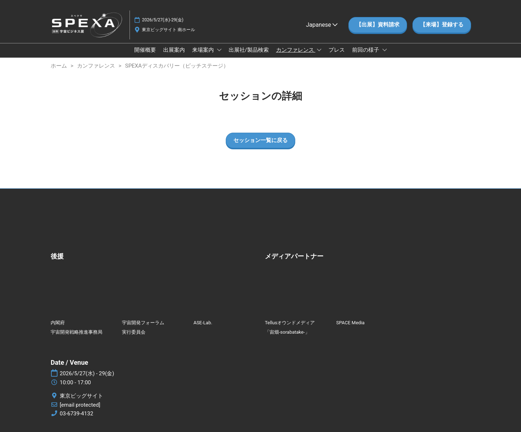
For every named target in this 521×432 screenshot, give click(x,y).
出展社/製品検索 (249, 50)
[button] (377, 25)
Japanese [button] (322, 24)
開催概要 (145, 50)
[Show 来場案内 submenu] (219, 49)
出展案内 (174, 50)
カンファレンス (295, 50)
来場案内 (203, 50)
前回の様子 (366, 50)
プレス (337, 50)
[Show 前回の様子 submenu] (384, 49)
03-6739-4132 (76, 413)
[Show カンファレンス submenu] (319, 49)
